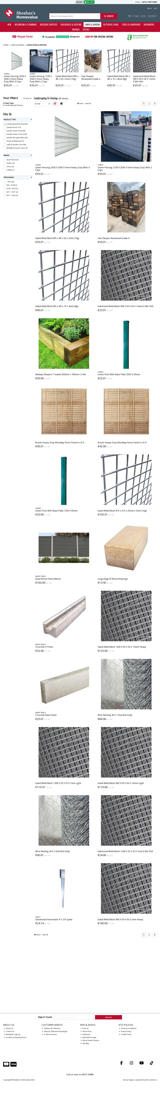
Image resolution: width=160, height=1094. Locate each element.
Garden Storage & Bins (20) (17, 137)
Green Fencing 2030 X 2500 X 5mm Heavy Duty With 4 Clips (15, 79)
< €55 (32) (10, 182)
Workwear (149, 24)
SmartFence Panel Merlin (48, 578)
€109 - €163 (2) (12, 188)
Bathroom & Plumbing (26, 24)
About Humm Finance (90, 1040)
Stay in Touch (45, 1017)
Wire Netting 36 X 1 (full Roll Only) (115, 714)
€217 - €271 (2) (12, 192)
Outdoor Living (111, 24)
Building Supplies (48, 24)
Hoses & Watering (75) (15, 141)
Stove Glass (86, 1031)
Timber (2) (10, 163)
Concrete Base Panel (45, 714)
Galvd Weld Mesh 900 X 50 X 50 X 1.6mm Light (121, 783)
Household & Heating (71, 24)
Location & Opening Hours (15, 1037)
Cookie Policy (125, 1034)
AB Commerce (151, 1080)
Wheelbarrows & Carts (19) (17, 148)
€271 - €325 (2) (12, 195)
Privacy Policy (125, 1031)
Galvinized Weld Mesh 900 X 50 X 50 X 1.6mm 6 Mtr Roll (144, 79)
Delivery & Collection (51, 1028)
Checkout (152, 16)
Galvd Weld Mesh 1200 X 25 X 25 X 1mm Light (58, 783)
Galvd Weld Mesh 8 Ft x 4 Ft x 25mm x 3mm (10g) (122, 510)
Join (155, 8)
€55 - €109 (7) (12, 185)
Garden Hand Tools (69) (16, 131)
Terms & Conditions (127, 1028)
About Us (8, 1028)
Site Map (85, 1043)
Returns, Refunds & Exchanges (54, 1031)
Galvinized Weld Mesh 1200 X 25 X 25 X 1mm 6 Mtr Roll (125, 851)
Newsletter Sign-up (12, 1034)
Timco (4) (10, 166)
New (9, 24)
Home (137, 2)
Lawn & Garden (92, 24)
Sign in (149, 8)
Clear (27, 98)
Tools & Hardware (131, 24)
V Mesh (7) (10, 170)
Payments (85, 1034)
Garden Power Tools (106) (17, 134)
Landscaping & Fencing (13, 105)
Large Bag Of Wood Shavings (113, 578)
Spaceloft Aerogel (88, 1037)
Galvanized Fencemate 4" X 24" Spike (53, 919)
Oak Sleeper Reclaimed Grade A (90, 77)
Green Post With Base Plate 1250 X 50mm (56, 510)
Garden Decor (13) (14, 127)
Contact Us (9, 1031)
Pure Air (85, 1028)
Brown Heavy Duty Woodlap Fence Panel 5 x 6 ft (122, 442)
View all (88, 103)
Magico (131, 1080)
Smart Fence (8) (12, 160)
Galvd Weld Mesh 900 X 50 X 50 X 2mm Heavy (120, 919)
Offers (86, 29)
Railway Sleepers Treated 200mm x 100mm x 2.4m (60, 374)
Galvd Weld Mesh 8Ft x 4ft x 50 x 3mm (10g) (67, 77)
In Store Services (49, 1034)
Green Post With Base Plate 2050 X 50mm (119, 374)
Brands (76, 29)
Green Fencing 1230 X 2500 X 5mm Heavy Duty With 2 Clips (41, 79)
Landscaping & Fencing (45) (17, 124)
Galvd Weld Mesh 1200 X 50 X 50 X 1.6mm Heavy (122, 646)
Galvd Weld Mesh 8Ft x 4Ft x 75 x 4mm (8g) (118, 77)
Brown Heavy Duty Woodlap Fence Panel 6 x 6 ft (59, 442)
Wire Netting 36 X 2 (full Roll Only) (52, 851)
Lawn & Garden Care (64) (16, 144)
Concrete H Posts (44, 646)
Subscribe (108, 1017)
